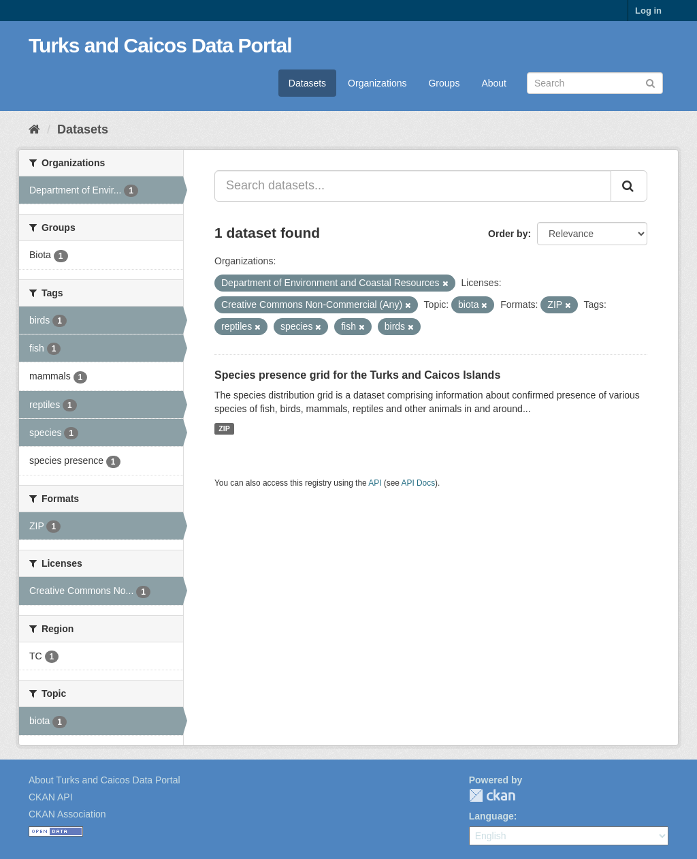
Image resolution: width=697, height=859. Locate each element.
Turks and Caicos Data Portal (160, 45)
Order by (508, 233)
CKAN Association (67, 814)
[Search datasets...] (412, 186)
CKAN (492, 795)
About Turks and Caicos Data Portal (104, 780)
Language (491, 816)
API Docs (419, 483)
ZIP (223, 428)
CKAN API (51, 797)
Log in (648, 10)
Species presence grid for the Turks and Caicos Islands (357, 375)
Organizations (377, 83)
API (374, 483)
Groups (443, 83)
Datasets (307, 83)
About (493, 83)
